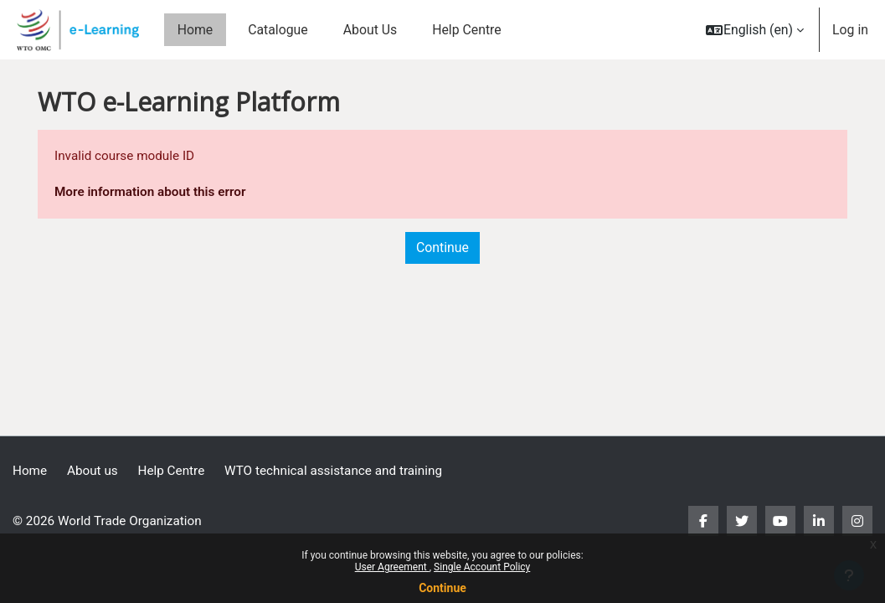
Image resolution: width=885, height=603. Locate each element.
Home (31, 470)
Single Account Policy (482, 567)
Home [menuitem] (196, 30)
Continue (442, 588)
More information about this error (153, 193)
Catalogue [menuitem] (278, 30)
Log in (850, 30)
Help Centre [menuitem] (467, 30)
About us (95, 470)
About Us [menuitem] (370, 30)
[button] (755, 29)
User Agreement (392, 567)
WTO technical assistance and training (342, 470)
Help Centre (175, 470)
